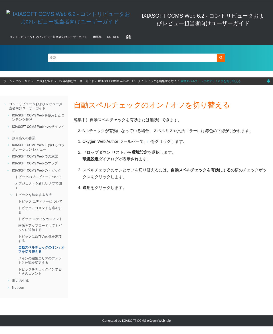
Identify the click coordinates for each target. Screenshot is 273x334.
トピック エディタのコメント (40, 219)
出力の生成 (20, 281)
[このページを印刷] (268, 81)
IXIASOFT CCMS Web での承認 (35, 156)
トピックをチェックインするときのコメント (40, 271)
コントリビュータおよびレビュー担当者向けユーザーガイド (48, 37)
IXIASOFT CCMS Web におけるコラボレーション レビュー (38, 147)
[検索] (220, 58)
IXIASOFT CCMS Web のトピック (119, 81)
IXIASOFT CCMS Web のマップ (35, 163)
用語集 (97, 37)
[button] (5, 104)
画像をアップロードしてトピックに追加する (40, 228)
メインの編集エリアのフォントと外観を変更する (40, 260)
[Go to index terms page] (127, 38)
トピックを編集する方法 (160, 81)
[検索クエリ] (136, 58)
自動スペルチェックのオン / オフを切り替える (210, 81)
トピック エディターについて (40, 201)
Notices (113, 37)
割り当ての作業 (23, 138)
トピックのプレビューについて (38, 177)
